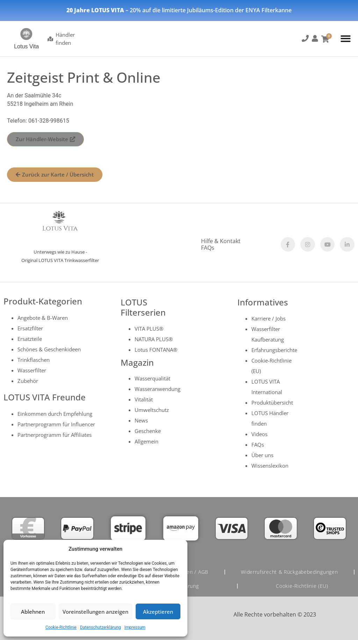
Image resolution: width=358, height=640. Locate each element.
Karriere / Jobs (268, 318)
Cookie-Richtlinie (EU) (302, 586)
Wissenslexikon (269, 465)
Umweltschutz (152, 409)
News (141, 420)
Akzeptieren (158, 611)
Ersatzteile (29, 338)
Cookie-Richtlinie (61, 627)
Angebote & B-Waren (42, 317)
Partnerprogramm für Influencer (56, 424)
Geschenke (148, 430)
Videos (259, 434)
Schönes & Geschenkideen (49, 349)
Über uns (262, 455)
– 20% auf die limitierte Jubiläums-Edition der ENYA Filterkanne (179, 10)
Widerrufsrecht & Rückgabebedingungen (289, 572)
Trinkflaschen (33, 359)
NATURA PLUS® (154, 339)
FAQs (207, 248)
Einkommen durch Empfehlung (54, 413)
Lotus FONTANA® (156, 349)
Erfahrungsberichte (274, 349)
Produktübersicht (272, 402)
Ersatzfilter (30, 328)
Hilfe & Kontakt (221, 241)
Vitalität (144, 399)
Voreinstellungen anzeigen (95, 611)
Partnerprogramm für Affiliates (54, 434)
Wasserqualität (152, 378)
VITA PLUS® (149, 328)
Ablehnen (33, 611)
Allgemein (146, 441)
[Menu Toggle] (345, 38)
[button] (305, 39)
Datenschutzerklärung (100, 627)
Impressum (134, 627)
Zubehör (27, 380)
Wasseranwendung (157, 388)
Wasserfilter (31, 370)
